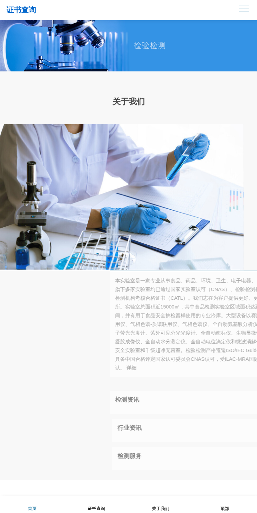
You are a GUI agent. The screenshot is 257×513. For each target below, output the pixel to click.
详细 (200, 367)
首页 (32, 504)
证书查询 (21, 10)
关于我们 (129, 100)
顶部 (224, 504)
